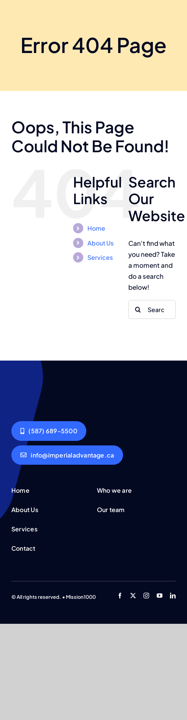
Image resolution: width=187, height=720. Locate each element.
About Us (100, 243)
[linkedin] (173, 595)
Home (96, 228)
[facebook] (120, 595)
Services (100, 257)
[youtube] (159, 595)
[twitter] (133, 595)
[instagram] (146, 595)
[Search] (137, 309)
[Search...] (152, 309)
